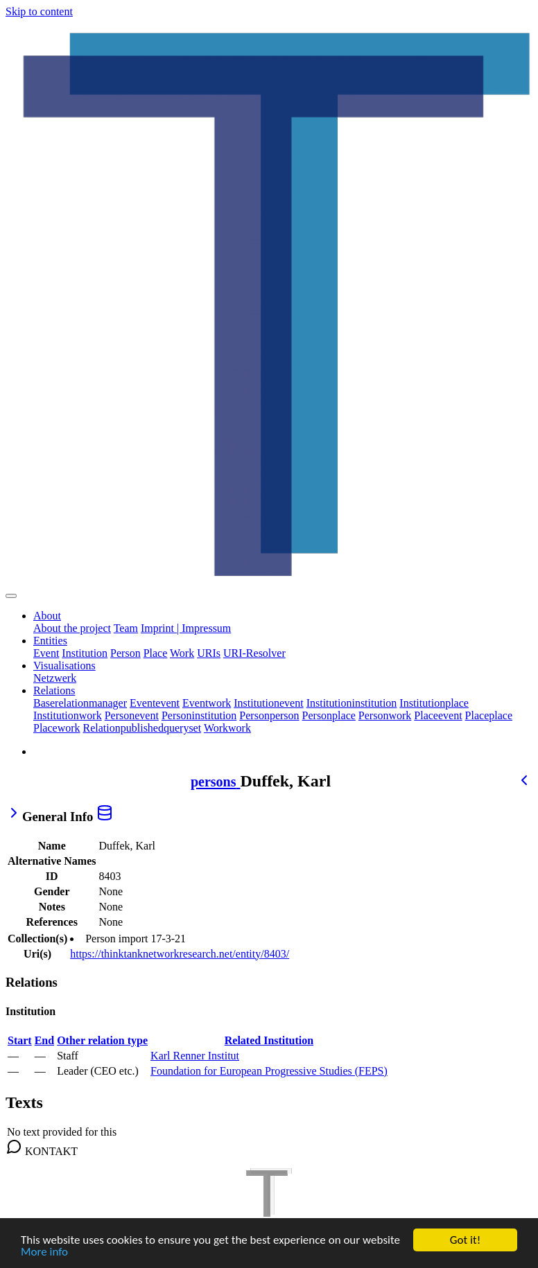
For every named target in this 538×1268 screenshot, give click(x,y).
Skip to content (39, 11)
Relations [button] (54, 690)
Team (126, 628)
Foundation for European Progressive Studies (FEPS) (269, 1071)
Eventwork (206, 703)
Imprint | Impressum (186, 628)
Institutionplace (434, 703)
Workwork (227, 728)
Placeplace (488, 715)
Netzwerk (54, 678)
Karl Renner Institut (194, 1056)
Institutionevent (268, 703)
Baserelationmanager (80, 703)
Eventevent (155, 703)
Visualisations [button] (64, 665)
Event (46, 653)
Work (182, 653)
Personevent (132, 715)
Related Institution (269, 1040)
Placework (56, 728)
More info (44, 1252)
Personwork (384, 715)
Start (20, 1040)
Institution (84, 653)
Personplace (329, 715)
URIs (208, 653)
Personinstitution (199, 715)
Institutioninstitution (351, 703)
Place (156, 653)
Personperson (269, 715)
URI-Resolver (254, 653)
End (44, 1040)
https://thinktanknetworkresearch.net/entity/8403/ (179, 954)
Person (125, 653)
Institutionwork (67, 715)
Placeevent (438, 715)
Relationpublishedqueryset (142, 728)
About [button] (47, 616)
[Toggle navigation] (11, 596)
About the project (72, 628)
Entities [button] (50, 640)
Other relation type (102, 1040)
